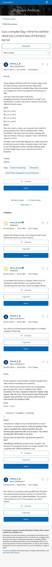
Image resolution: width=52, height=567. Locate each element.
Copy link (26, 248)
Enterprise (34, 167)
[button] (47, 64)
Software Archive (9, 19)
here (20, 532)
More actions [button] (9, 52)
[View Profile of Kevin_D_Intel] (17, 222)
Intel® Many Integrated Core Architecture (22, 172)
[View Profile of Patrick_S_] (15, 63)
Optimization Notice (12, 552)
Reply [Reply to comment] (26, 255)
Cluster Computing (17, 167)
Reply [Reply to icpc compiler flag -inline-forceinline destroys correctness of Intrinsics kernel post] (26, 188)
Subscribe (26, 46)
